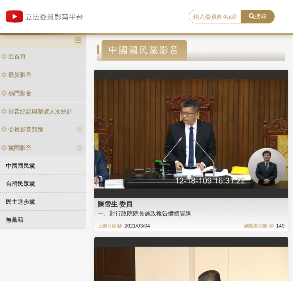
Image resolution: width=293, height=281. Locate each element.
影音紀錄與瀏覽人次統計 (37, 111)
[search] (215, 17)
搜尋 (257, 16)
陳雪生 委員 (115, 204)
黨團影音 (16, 147)
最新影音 (16, 74)
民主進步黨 (20, 201)
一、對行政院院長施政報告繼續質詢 (144, 213)
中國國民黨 (20, 165)
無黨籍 (14, 219)
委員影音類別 (22, 129)
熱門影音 (16, 93)
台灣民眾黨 (20, 183)
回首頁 (13, 56)
